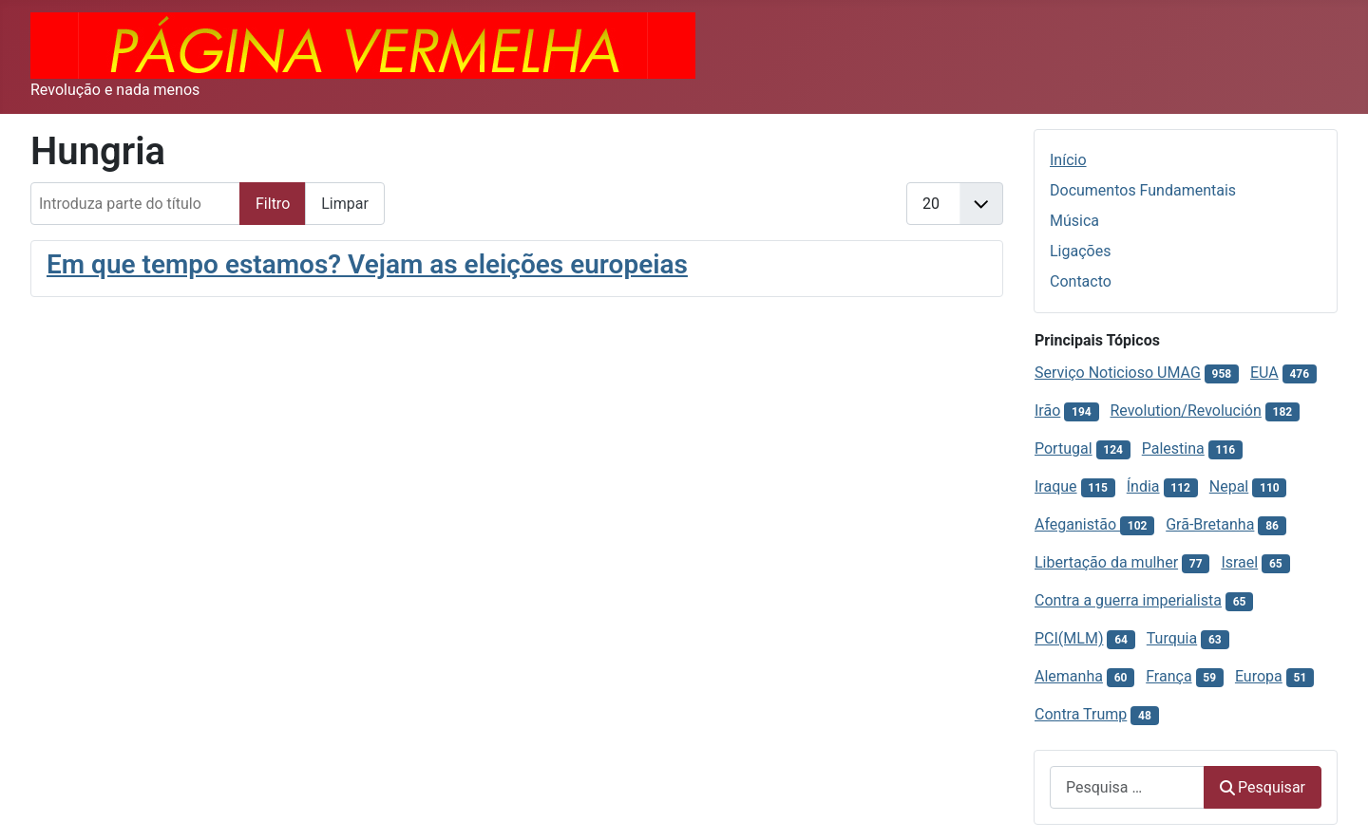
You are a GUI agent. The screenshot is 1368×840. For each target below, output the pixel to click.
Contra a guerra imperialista (1128, 600)
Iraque (1056, 486)
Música (1074, 221)
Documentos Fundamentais (1143, 190)
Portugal (1063, 448)
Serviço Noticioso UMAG (1118, 373)
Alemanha (1069, 676)
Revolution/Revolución (1185, 410)
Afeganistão (1077, 524)
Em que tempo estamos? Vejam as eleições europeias (367, 264)
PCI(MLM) (1069, 638)
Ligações (1080, 251)
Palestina (1173, 448)
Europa (1258, 676)
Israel (1239, 562)
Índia (1143, 486)
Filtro (273, 204)
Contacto (1081, 281)
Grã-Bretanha (1210, 524)
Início (1068, 160)
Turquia (1172, 638)
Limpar (345, 204)
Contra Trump (1081, 714)
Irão (1047, 410)
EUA (1264, 373)
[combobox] (1127, 787)
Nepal (1228, 486)
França (1168, 676)
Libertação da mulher (1106, 562)
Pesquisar (1262, 787)
